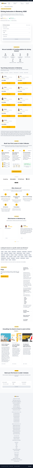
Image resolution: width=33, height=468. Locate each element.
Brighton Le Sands (19, 253)
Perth (25, 300)
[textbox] (16, 29)
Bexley (2, 253)
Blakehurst (10, 253)
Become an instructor (16, 438)
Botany (14, 253)
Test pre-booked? (5, 34)
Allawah (2, 251)
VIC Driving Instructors (16, 420)
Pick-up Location (4, 382)
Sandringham (13, 258)
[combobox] (16, 29)
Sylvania (27, 258)
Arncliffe (6, 251)
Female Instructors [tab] (16, 72)
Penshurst (26, 256)
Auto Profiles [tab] (21, 72)
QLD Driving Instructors (16, 416)
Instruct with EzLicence (16, 437)
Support (28, 0)
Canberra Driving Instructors (16, 428)
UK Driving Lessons (16, 461)
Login (31, 0)
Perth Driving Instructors (16, 432)
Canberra (25, 302)
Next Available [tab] (6, 72)
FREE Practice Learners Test (16, 400)
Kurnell (7, 256)
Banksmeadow (14, 251)
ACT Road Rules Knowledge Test (16, 401)
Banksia (9, 251)
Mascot (18, 256)
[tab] (14, 241)
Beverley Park (30, 251)
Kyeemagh (10, 256)
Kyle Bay (15, 256)
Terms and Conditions (17, 466)
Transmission (5, 30)
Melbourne (25, 298)
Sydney (25, 297)
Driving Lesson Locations (15, 3)
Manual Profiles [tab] (26, 72)
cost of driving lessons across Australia (27, 290)
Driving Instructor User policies (16, 440)
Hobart (25, 303)
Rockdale (8, 258)
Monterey (22, 256)
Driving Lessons (9, 3)
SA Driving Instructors (16, 417)
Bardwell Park (19, 251)
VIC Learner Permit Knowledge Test (16, 408)
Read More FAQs (4, 276)
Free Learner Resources (27, 3)
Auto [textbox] (4, 32)
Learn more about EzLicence (16, 449)
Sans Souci (17, 258)
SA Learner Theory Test (16, 405)
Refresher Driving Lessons (16, 458)
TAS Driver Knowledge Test (16, 407)
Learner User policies (16, 450)
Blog (16, 445)
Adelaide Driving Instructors (16, 425)
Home (1, 6)
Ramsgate (30, 256)
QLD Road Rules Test (16, 404)
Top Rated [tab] (2, 72)
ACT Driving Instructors (16, 413)
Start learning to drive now (16, 171)
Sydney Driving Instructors (16, 433)
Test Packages (16, 455)
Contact (16, 446)
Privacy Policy (11, 466)
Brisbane (25, 299)
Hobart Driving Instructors (16, 429)
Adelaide (25, 301)
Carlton (24, 253)
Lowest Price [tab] (11, 72)
